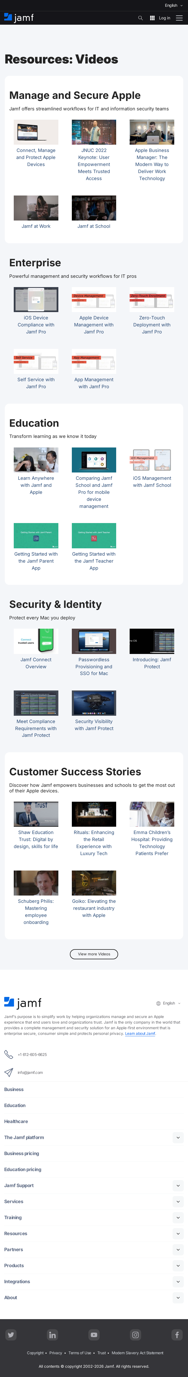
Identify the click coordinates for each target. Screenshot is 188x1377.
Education (15, 1105)
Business (13, 1089)
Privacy (55, 1353)
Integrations (17, 1281)
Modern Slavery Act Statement (137, 1353)
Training (12, 1217)
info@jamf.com (23, 1072)
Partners (13, 1249)
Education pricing (22, 1169)
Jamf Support (19, 1185)
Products (14, 1265)
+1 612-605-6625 (25, 1054)
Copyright (35, 1353)
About (10, 1297)
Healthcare (16, 1121)
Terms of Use (79, 1353)
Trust (101, 1353)
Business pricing (21, 1153)
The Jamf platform (24, 1137)
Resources (15, 1233)
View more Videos (94, 954)
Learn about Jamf (140, 1033)
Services (13, 1201)
